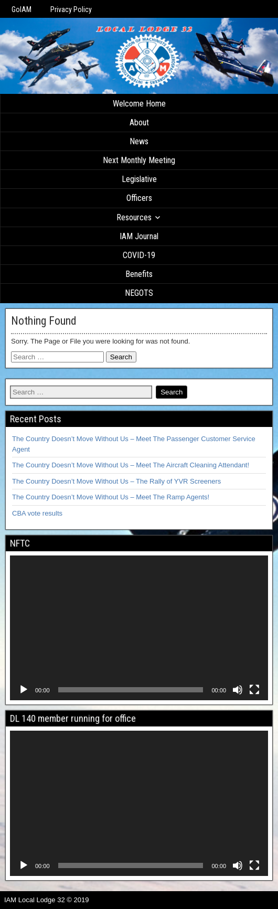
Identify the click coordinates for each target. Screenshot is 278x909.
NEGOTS (139, 293)
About (139, 122)
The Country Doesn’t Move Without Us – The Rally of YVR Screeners (116, 481)
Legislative (139, 179)
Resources (134, 217)
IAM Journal (139, 236)
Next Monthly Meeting (139, 160)
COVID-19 (139, 255)
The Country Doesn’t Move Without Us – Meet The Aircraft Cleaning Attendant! (130, 465)
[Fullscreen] (254, 690)
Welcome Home (139, 104)
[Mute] (237, 690)
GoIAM (21, 9)
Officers (139, 198)
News (139, 141)
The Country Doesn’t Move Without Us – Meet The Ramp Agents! (110, 497)
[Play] (23, 690)
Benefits (139, 274)
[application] (139, 628)
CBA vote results (37, 513)
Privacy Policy (71, 9)
